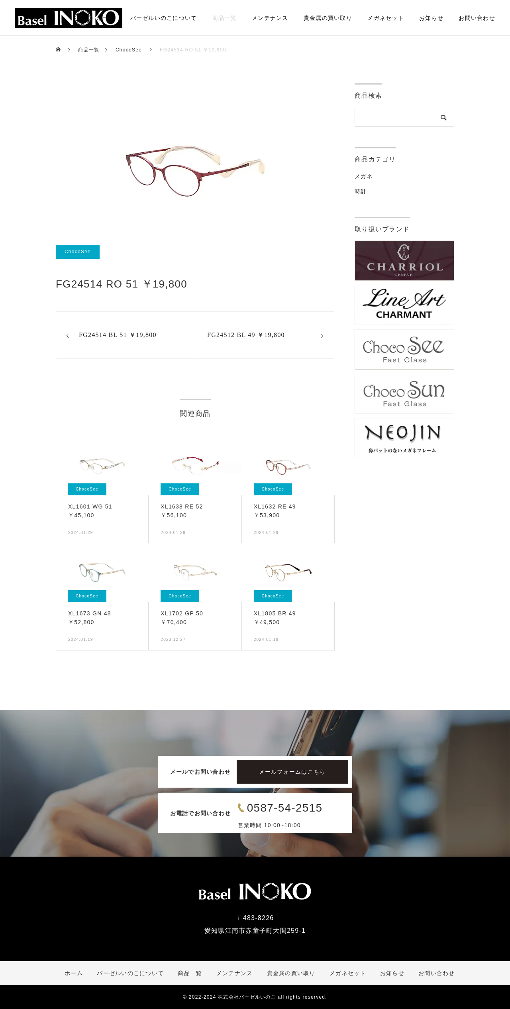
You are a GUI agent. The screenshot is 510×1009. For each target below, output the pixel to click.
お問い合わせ (477, 18)
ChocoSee (78, 251)
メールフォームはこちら (292, 772)
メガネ (364, 176)
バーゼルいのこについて (163, 18)
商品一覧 (224, 18)
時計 (361, 191)
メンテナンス (270, 18)
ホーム (106, 18)
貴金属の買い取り (328, 18)
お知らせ (431, 18)
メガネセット (385, 18)
